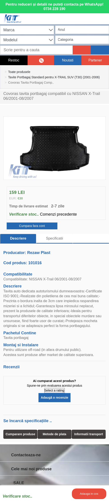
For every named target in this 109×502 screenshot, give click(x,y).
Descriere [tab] (18, 238)
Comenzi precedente (58, 214)
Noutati (67, 60)
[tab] (91, 239)
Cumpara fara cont (32, 226)
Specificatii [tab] (54, 238)
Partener (95, 60)
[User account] (79, 16)
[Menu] (103, 16)
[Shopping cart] (55, 16)
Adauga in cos (89, 493)
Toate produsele (19, 72)
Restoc (13, 60)
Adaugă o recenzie (54, 397)
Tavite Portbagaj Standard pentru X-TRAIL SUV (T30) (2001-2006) (54, 77)
